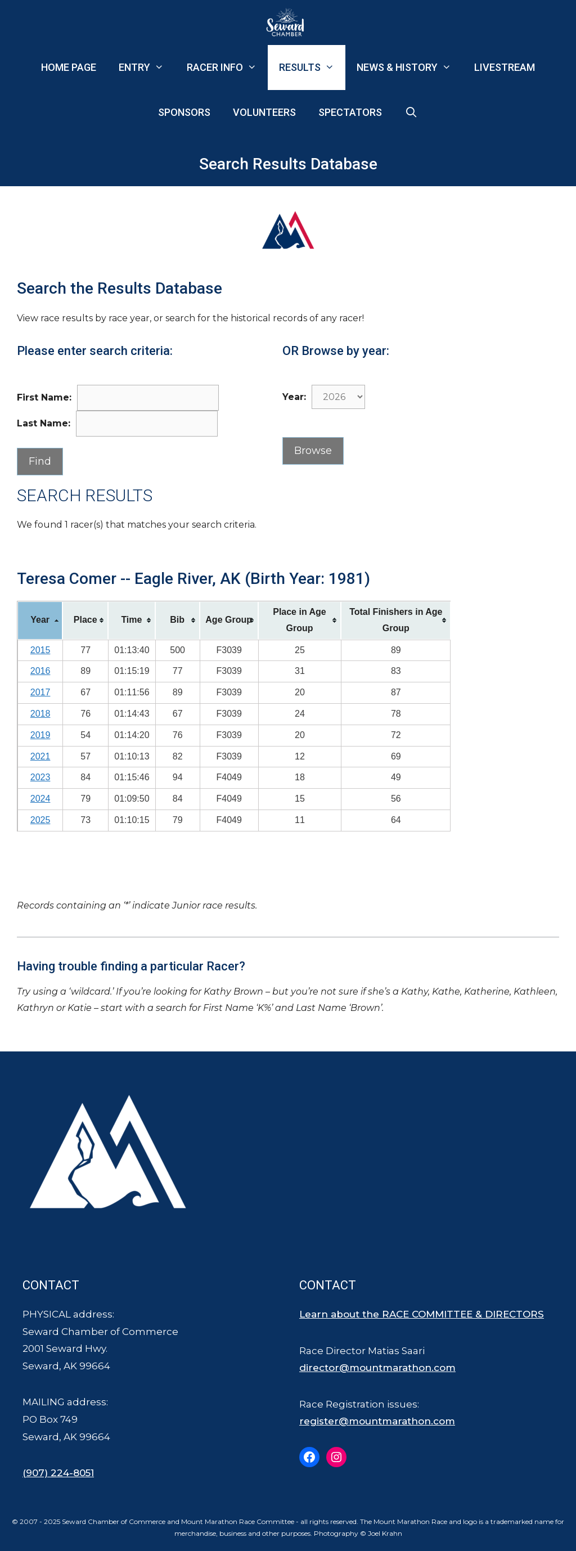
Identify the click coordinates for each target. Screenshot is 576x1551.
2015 (40, 650)
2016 (40, 671)
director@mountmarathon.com (377, 1367)
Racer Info (227, 67)
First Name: (44, 397)
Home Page (68, 67)
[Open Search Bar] (411, 112)
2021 (40, 756)
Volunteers (264, 112)
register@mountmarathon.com (377, 1421)
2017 (40, 692)
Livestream (504, 67)
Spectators (350, 112)
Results (312, 67)
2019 (40, 735)
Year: (294, 397)
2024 (40, 798)
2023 (40, 777)
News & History (409, 67)
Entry (147, 67)
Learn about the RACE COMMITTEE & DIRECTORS (421, 1314)
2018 (40, 713)
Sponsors (184, 112)
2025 (40, 820)
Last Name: (43, 423)
